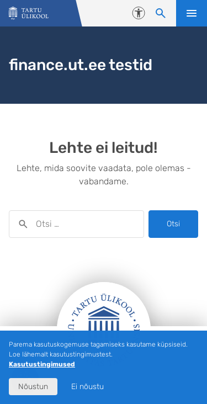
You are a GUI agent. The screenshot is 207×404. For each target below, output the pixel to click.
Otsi (173, 223)
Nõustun (33, 386)
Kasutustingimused (42, 364)
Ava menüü (191, 13)
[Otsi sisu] (161, 13)
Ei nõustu (87, 386)
